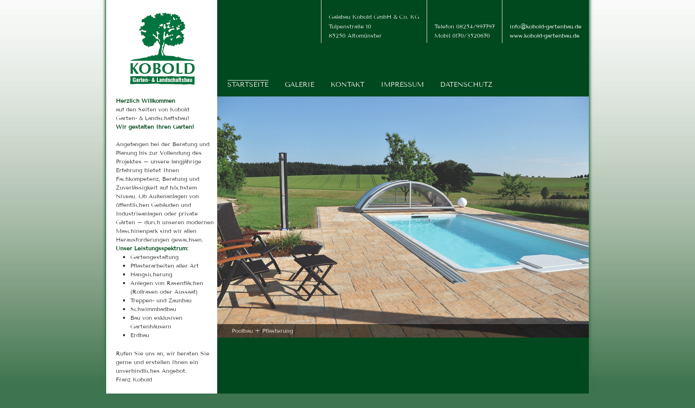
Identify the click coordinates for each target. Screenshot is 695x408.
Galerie (299, 85)
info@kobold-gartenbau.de (546, 26)
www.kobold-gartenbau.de (545, 35)
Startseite (247, 85)
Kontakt (347, 85)
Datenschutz (466, 85)
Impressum (402, 85)
